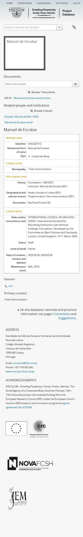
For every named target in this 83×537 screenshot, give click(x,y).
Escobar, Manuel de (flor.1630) (21, 116)
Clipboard (74, 27)
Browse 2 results (41, 110)
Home (9, 3)
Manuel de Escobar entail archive (32, 98)
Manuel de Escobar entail (19, 122)
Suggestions (44, 3)
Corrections (25, 3)
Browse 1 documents (41, 92)
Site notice (62, 3)
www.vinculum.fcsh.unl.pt (20, 371)
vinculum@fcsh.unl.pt (25, 363)
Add (10, 286)
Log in (76, 3)
